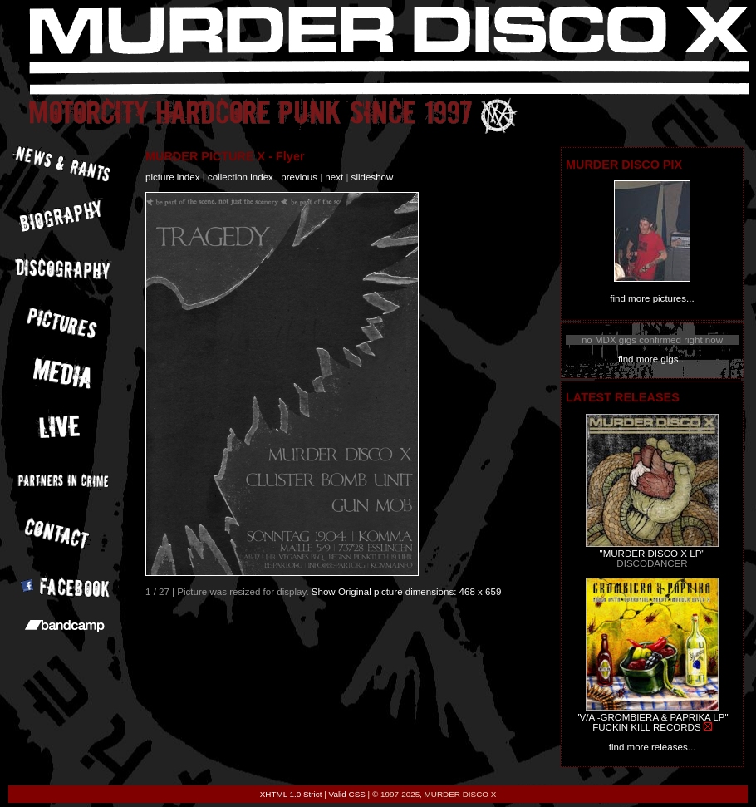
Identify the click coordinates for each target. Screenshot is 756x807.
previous (299, 177)
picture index (172, 177)
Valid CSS (347, 794)
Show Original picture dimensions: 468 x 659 (407, 592)
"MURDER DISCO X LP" (652, 554)
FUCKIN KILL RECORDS (646, 727)
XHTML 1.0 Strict (291, 794)
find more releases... (652, 747)
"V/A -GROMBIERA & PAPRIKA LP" (652, 717)
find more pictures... (652, 298)
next (334, 177)
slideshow (372, 177)
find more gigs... (652, 359)
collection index (240, 177)
